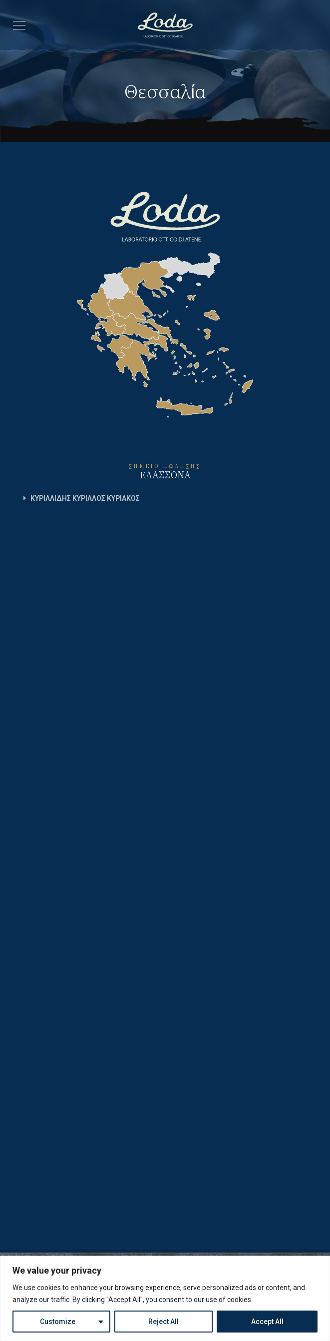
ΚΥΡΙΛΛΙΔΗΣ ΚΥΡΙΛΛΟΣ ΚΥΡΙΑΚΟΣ (85, 498)
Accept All (267, 1322)
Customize (57, 1322)
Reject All (163, 1322)
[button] (165, 498)
